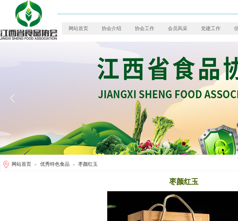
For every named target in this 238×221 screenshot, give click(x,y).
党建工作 (211, 28)
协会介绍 (111, 28)
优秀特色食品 (55, 164)
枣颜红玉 (88, 164)
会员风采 (177, 28)
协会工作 (144, 28)
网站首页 (78, 28)
